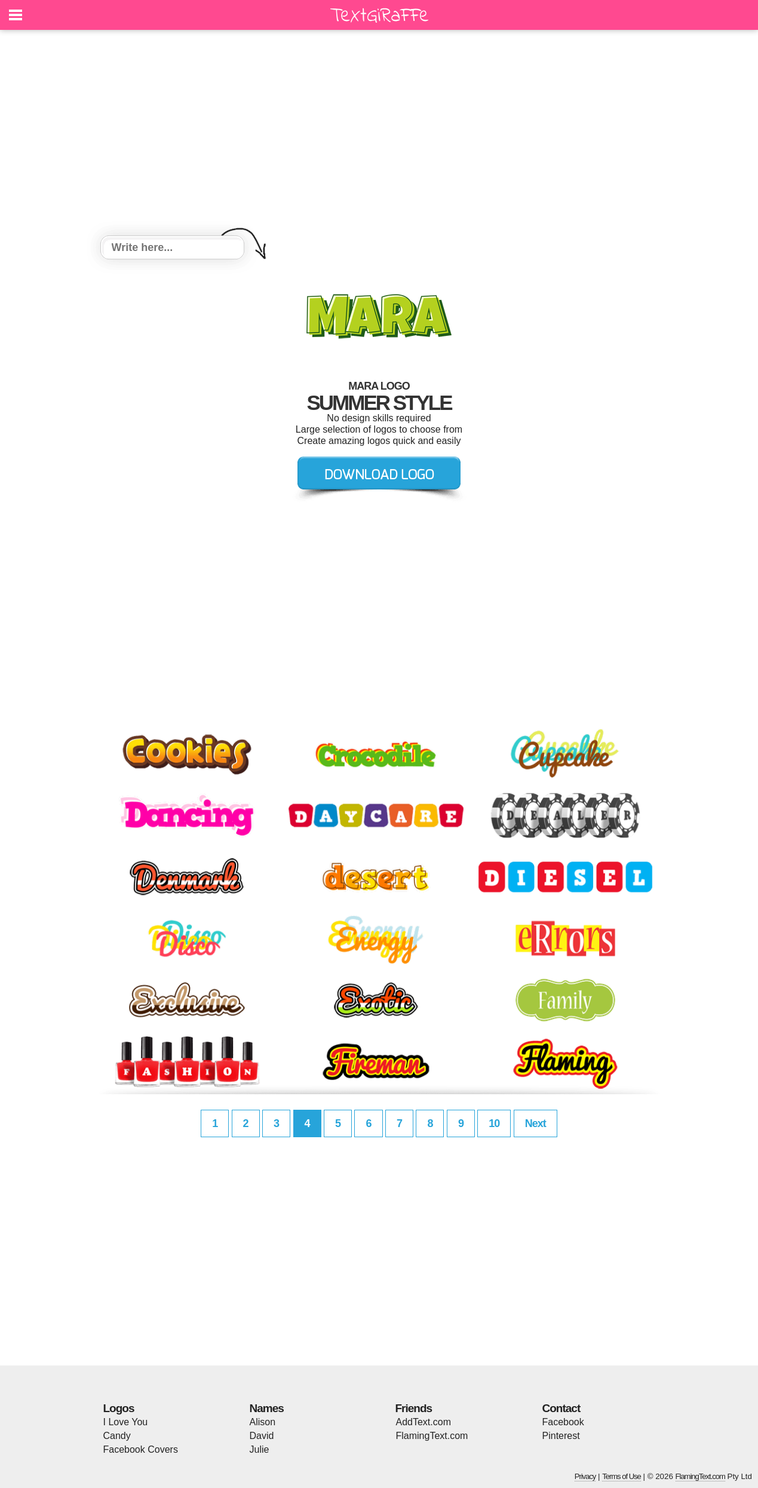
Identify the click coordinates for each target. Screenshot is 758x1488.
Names (267, 1408)
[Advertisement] (379, 134)
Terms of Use (621, 1476)
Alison (263, 1422)
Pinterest (561, 1436)
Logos (118, 1408)
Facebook (563, 1422)
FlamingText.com (432, 1436)
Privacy (585, 1476)
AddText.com (423, 1422)
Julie (259, 1449)
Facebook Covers (140, 1449)
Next (535, 1123)
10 (494, 1123)
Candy (117, 1436)
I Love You (125, 1422)
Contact (561, 1408)
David (262, 1436)
